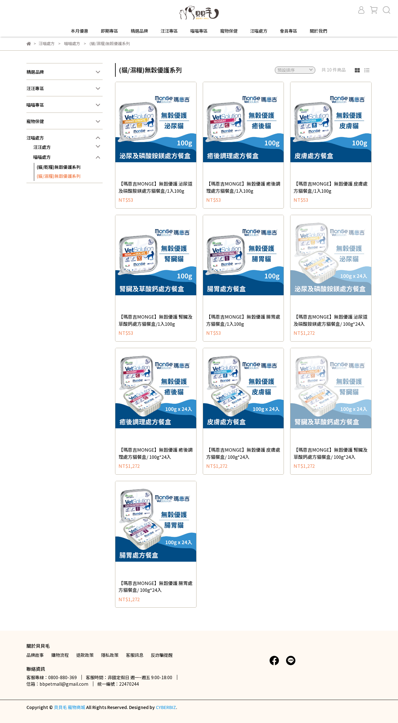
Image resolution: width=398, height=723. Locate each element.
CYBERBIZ (166, 707)
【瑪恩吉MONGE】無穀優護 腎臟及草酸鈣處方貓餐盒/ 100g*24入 (331, 453)
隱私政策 (109, 655)
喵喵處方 (42, 157)
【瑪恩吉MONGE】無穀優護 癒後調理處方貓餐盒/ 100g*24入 (155, 453)
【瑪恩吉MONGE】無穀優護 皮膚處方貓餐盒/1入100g (331, 187)
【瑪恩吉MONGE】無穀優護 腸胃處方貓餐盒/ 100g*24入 (155, 586)
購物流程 (60, 655)
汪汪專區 (169, 31)
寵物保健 (229, 31)
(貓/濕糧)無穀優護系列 (59, 176)
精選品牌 (139, 31)
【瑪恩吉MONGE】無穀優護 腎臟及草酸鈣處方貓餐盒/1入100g (155, 320)
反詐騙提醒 (162, 655)
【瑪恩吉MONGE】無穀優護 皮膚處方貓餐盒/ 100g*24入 (243, 453)
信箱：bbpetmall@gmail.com (57, 684)
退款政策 (85, 655)
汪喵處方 (258, 31)
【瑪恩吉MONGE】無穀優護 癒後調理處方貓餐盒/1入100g (243, 187)
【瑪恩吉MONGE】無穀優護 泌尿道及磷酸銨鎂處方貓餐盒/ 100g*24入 (331, 320)
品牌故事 (35, 655)
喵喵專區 (199, 31)
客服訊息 (134, 655)
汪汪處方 (42, 147)
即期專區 (109, 31)
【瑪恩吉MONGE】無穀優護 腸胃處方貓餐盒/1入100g (243, 320)
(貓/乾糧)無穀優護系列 (59, 167)
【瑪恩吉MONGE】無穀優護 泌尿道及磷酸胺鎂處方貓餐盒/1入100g (155, 187)
